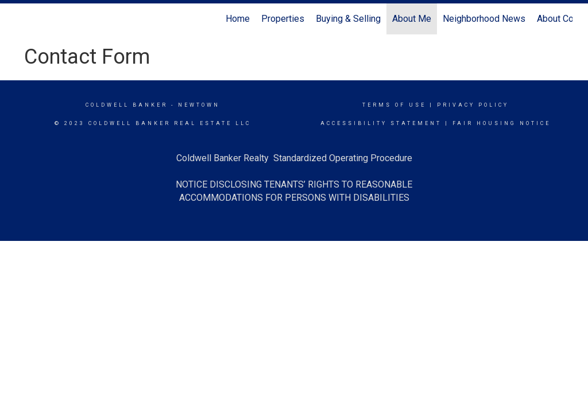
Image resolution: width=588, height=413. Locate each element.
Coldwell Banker (127, 105)
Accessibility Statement (381, 123)
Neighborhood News (484, 18)
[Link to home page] (22, 18)
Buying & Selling (348, 18)
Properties (282, 18)
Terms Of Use (394, 105)
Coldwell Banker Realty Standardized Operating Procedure (294, 158)
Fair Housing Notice (501, 123)
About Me (411, 18)
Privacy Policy (473, 105)
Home (238, 18)
